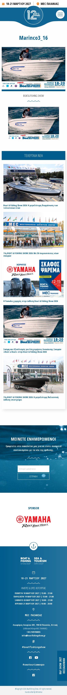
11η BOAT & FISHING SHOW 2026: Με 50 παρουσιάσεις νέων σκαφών (31, 254)
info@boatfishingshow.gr (33, 635)
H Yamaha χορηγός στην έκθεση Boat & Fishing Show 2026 (30, 301)
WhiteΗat (39, 692)
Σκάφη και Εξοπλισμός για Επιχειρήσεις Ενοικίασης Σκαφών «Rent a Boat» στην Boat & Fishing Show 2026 (32, 350)
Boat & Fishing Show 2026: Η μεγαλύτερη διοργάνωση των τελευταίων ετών (30, 206)
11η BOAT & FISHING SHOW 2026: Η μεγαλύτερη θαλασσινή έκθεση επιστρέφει (31, 398)
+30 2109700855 (33, 631)
